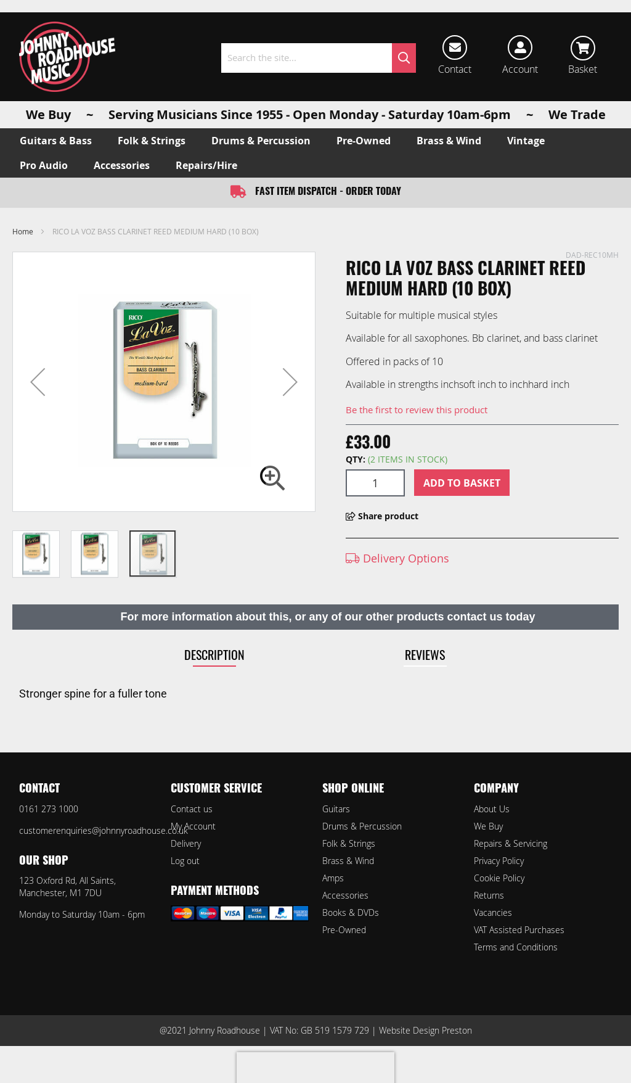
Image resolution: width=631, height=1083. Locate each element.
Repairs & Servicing (510, 843)
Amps (333, 878)
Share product (382, 516)
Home (22, 231)
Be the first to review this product (416, 409)
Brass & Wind (348, 861)
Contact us (192, 809)
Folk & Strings (348, 843)
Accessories (345, 895)
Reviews (425, 654)
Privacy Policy (499, 861)
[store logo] (67, 56)
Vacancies (493, 912)
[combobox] (318, 58)
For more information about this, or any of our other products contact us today (327, 617)
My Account (193, 826)
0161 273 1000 (48, 809)
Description (214, 654)
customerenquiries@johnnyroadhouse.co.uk (103, 830)
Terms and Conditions (516, 947)
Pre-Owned (344, 930)
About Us (492, 809)
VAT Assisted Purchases (519, 930)
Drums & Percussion (362, 826)
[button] (37, 381)
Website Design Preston (425, 1030)
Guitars (336, 809)
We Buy (488, 826)
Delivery (186, 843)
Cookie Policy (499, 878)
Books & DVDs (350, 912)
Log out (185, 861)
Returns (489, 895)
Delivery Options (397, 558)
